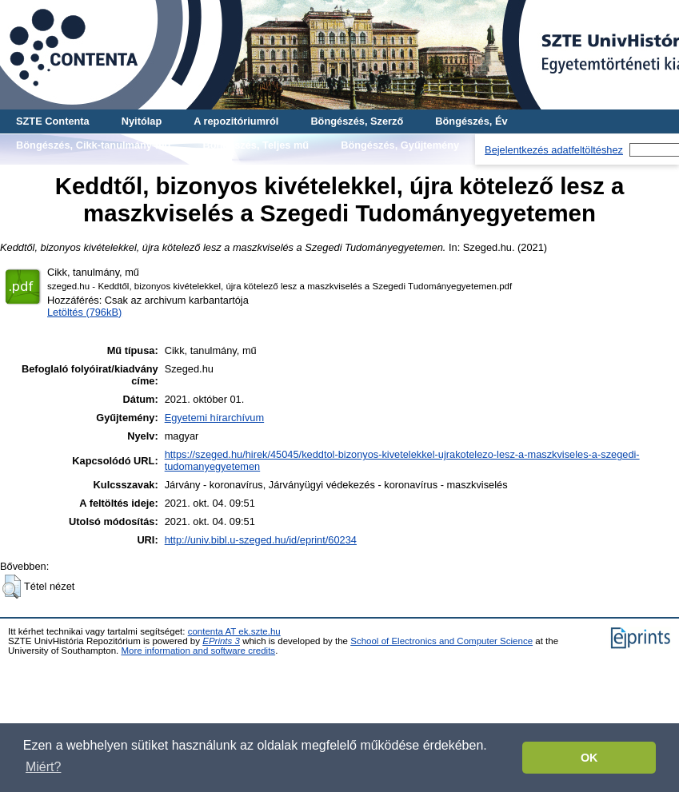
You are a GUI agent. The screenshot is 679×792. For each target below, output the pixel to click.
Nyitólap (142, 121)
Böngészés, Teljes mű (255, 145)
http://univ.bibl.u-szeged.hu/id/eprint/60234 (261, 540)
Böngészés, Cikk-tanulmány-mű (93, 145)
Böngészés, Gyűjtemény (400, 145)
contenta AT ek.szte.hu (234, 631)
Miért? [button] (43, 767)
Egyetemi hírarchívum (214, 418)
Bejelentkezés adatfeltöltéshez (554, 150)
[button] (11, 587)
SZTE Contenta (53, 121)
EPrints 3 (221, 641)
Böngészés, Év (471, 121)
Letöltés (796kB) (84, 312)
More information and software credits (198, 650)
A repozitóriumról (236, 121)
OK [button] (589, 757)
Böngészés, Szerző (356, 121)
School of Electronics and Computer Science (441, 641)
